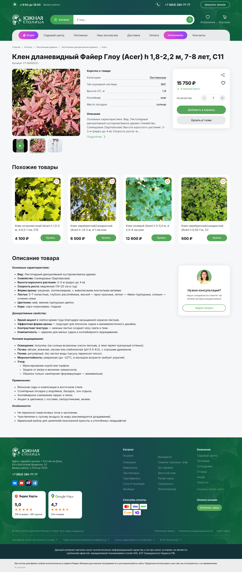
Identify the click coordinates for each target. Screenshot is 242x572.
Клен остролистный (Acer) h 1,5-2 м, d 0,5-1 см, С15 (37, 227)
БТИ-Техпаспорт (171, 539)
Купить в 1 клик (201, 120)
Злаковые (129, 462)
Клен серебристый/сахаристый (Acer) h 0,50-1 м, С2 (202, 227)
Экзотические (167, 489)
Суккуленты (165, 483)
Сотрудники (204, 466)
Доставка (133, 35)
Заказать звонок (215, 4)
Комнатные (130, 467)
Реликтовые (166, 478)
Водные (128, 455)
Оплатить (209, 507)
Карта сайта (223, 531)
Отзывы (202, 471)
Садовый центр (54, 35)
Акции (28, 35)
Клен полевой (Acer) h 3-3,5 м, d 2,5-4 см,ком (147, 227)
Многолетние (167, 473)
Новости (202, 482)
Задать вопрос (204, 307)
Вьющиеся (165, 457)
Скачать (210, 489)
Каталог (61, 19)
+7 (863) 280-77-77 (177, 4)
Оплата (154, 35)
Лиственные (158, 77)
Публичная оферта (165, 531)
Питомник (81, 35)
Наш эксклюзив (107, 35)
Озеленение (175, 35)
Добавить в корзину (201, 109)
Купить (50, 237)
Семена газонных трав (173, 462)
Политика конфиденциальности (196, 531)
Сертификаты (131, 478)
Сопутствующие (134, 483)
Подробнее (96, 136)
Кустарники (165, 467)
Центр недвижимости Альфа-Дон (135, 539)
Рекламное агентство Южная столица (35, 539)
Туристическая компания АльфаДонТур (86, 539)
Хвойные (128, 489)
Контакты (199, 35)
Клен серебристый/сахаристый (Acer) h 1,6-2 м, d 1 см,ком (91, 227)
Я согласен (20, 567)
